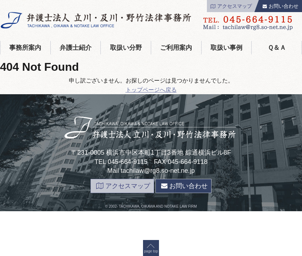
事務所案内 (25, 47)
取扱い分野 (126, 47)
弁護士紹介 (76, 47)
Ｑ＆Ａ (277, 47)
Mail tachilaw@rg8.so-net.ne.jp (150, 170)
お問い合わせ (280, 6)
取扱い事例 (226, 47)
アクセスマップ (231, 6)
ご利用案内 (176, 47)
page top (151, 89)
